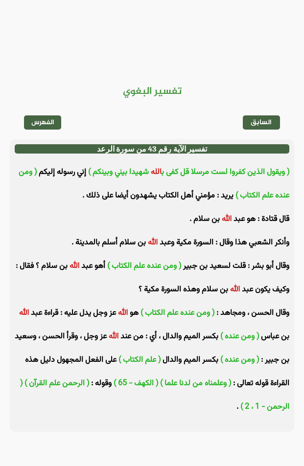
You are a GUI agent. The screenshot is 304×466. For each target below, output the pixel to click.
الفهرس (42, 122)
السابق (261, 122)
